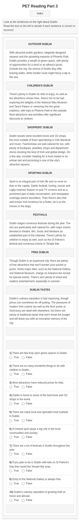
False (27, 357)
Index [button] (40, 13)
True (14, 357)
